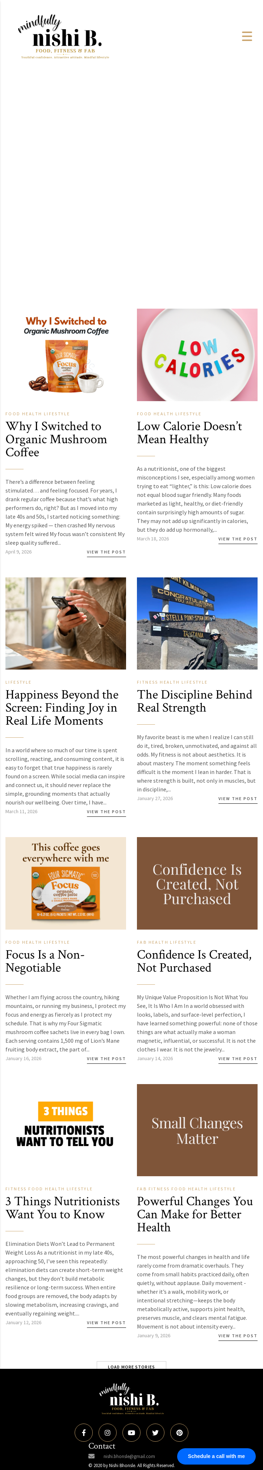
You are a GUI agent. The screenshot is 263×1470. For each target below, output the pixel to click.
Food (13, 413)
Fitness (148, 682)
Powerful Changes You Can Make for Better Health (195, 1214)
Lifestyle (57, 413)
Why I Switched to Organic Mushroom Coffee (56, 439)
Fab (143, 942)
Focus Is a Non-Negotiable (45, 961)
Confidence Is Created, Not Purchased (194, 961)
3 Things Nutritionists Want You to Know (62, 1208)
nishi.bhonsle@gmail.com (129, 1456)
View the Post (106, 552)
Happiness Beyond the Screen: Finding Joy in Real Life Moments (61, 707)
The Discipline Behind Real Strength (194, 701)
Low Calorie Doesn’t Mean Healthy (189, 433)
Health (33, 413)
